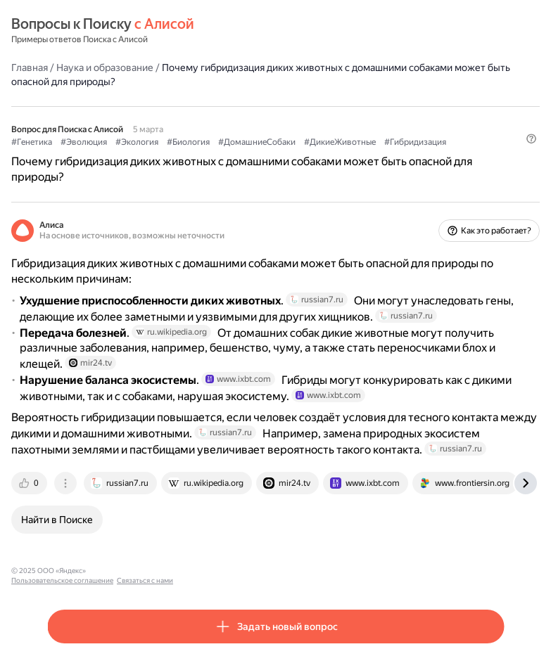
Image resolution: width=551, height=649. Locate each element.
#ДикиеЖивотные (340, 142)
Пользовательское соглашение (143, 570)
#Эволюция (84, 142)
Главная (29, 67)
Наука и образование (104, 67)
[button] (531, 138)
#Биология (188, 142)
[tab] (30, 483)
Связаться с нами (226, 570)
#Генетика (31, 142)
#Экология (136, 142)
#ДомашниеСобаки (257, 142)
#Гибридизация (415, 142)
